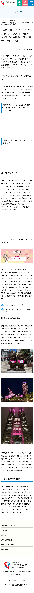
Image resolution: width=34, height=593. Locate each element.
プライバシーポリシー (11, 580)
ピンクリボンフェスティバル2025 (12, 86)
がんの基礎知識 (6, 540)
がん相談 (19, 3)
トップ (2, 20)
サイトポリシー (24, 580)
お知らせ (4, 535)
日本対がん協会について (9, 526)
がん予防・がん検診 (7, 545)
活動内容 (4, 530)
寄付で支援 (25, 3)
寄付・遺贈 (4, 549)
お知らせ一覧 (12, 20)
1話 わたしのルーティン (12, 305)
